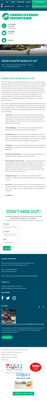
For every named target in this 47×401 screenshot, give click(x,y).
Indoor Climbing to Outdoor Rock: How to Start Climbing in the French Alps (22, 324)
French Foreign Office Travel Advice (11, 352)
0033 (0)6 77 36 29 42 (15, 286)
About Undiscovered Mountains (16, 65)
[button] (44, 307)
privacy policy (40, 220)
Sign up (7, 248)
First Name (6, 224)
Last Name (6, 231)
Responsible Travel (21, 4)
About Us (13, 4)
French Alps (28, 4)
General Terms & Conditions (9, 357)
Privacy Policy (5, 359)
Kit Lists (30, 65)
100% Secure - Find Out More (24, 393)
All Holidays (7, 4)
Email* (5, 239)
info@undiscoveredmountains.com (15, 288)
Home (3, 65)
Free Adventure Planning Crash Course (39, 4)
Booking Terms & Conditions (9, 354)
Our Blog (4, 306)
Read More (7, 337)
